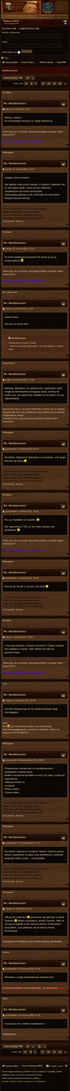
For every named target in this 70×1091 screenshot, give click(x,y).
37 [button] (43, 83)
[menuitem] (61, 16)
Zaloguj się (9, 28)
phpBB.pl (36, 1078)
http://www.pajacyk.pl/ (14, 729)
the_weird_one (10, 292)
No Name (7, 92)
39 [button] (54, 83)
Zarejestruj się (29, 28)
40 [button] (60, 83)
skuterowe (56, 941)
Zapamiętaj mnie (11, 52)
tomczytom (8, 892)
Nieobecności (9, 70)
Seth (5, 684)
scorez (6, 952)
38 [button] (48, 83)
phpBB (26, 1071)
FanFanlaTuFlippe (34, 1075)
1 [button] (35, 83)
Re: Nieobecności (15, 103)
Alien (5, 998)
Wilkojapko (8, 152)
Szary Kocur (9, 363)
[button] (26, 84)
